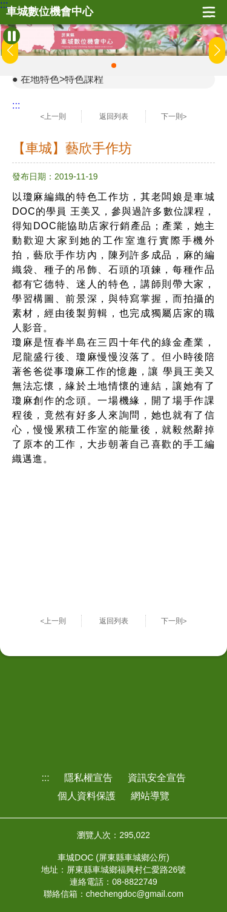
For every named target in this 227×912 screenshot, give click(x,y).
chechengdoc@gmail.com (134, 894)
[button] (113, 65)
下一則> (174, 116)
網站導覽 (150, 796)
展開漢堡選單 (209, 12)
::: (4, 5)
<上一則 (54, 116)
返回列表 (113, 116)
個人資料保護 (87, 796)
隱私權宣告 (88, 778)
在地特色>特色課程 (62, 79)
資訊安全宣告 (157, 778)
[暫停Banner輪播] (11, 35)
